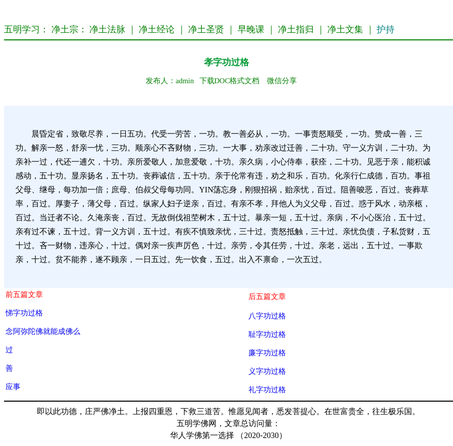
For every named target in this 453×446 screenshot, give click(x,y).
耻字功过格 (267, 334)
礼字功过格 (267, 389)
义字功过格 (267, 371)
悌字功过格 (24, 312)
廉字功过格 (267, 352)
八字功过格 (267, 315)
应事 (12, 386)
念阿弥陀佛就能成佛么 (42, 331)
